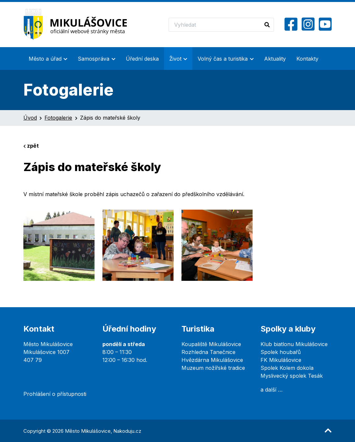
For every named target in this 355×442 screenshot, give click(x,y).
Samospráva (93, 58)
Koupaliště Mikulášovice (211, 344)
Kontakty (307, 58)
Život (175, 58)
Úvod (30, 117)
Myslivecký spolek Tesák (291, 375)
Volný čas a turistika (223, 58)
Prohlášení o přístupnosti (54, 394)
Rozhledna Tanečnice (208, 352)
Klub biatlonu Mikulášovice (294, 344)
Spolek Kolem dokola (287, 368)
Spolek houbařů (280, 352)
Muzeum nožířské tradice (213, 368)
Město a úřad (45, 58)
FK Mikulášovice (280, 360)
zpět (31, 145)
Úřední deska (142, 58)
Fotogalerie (58, 117)
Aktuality (275, 58)
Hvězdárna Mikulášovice (212, 360)
